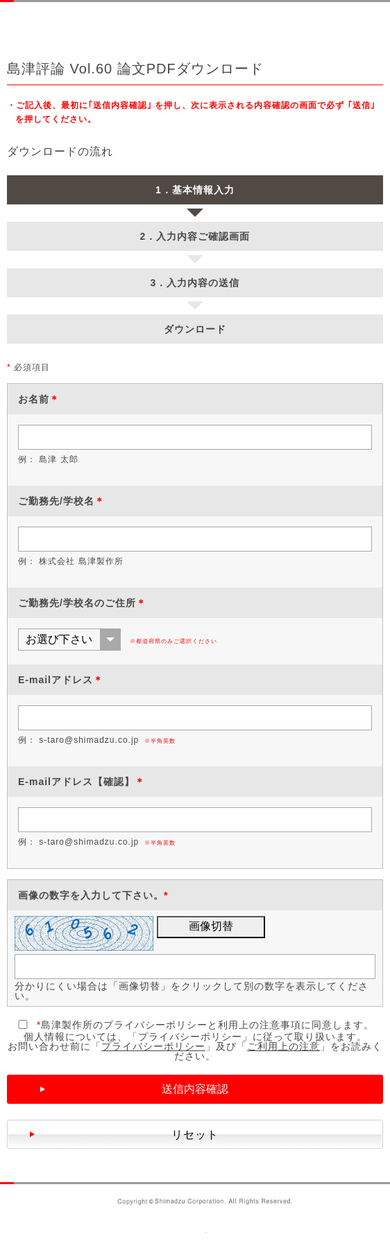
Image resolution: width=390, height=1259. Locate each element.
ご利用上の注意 (283, 1046)
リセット (195, 1135)
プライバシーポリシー (153, 1046)
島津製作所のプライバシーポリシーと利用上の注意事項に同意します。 (195, 1024)
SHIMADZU (60, 23)
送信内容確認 (195, 1089)
